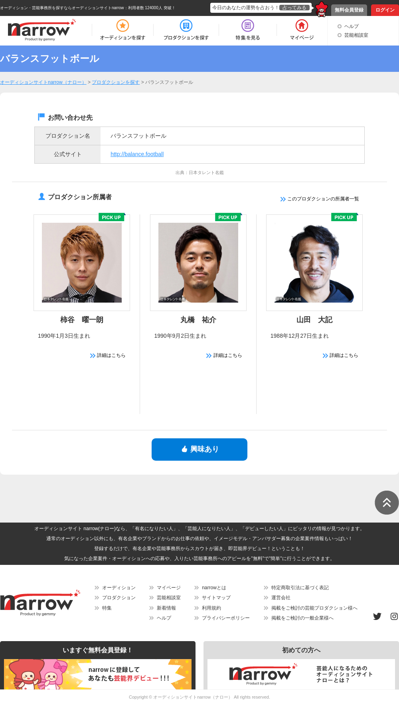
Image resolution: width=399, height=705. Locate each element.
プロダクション (119, 597)
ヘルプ (351, 26)
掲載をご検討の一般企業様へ (302, 618)
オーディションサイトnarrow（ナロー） (193, 697)
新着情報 (166, 608)
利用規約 (211, 608)
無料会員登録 (349, 10)
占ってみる (294, 7)
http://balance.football (137, 154)
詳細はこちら (108, 355)
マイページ (169, 587)
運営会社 (280, 597)
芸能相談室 (356, 35)
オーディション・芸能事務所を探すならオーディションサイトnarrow (62, 8)
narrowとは (214, 587)
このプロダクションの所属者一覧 (319, 199)
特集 (107, 608)
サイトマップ (216, 597)
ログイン (385, 10)
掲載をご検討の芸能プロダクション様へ (314, 608)
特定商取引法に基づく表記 (300, 587)
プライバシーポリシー (226, 618)
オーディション (119, 587)
